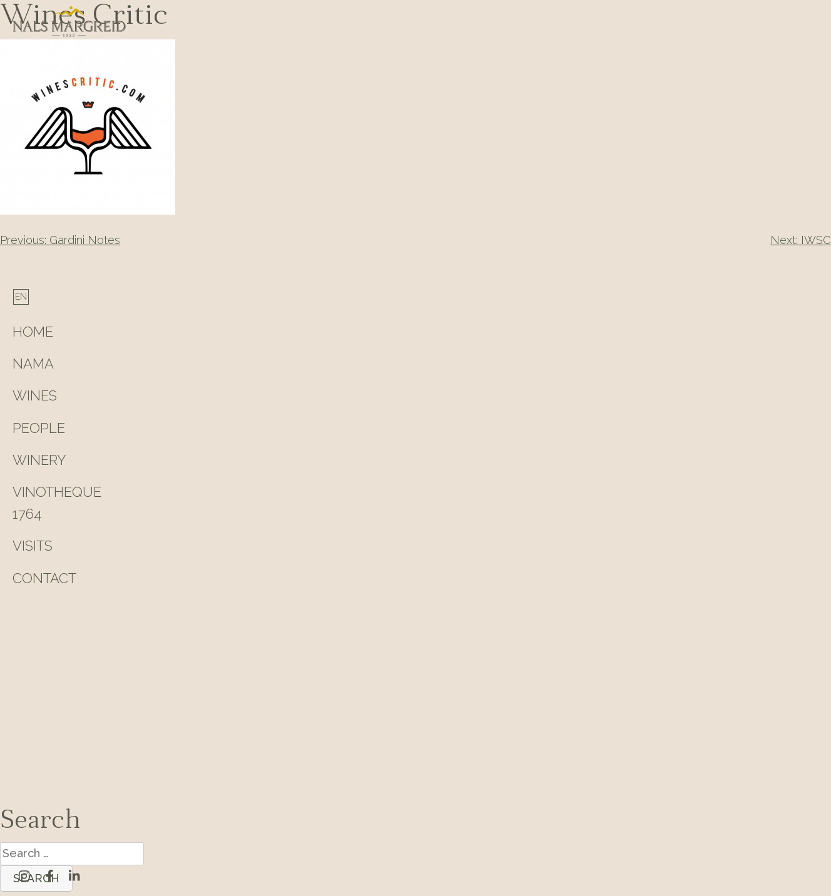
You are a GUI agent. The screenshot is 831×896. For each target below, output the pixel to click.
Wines (35, 395)
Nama (33, 363)
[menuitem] (21, 296)
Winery (39, 460)
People (39, 428)
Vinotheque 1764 (57, 503)
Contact (44, 578)
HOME (33, 331)
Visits (33, 545)
